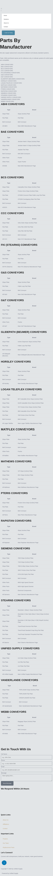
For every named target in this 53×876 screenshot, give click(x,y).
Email (2, 766)
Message (3, 773)
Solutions (6, 19)
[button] (26, 9)
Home (5, 15)
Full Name (4, 754)
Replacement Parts (8, 847)
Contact (6, 26)
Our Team (6, 843)
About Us (6, 23)
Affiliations (6, 824)
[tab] (26, 65)
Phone (3, 760)
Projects (5, 839)
